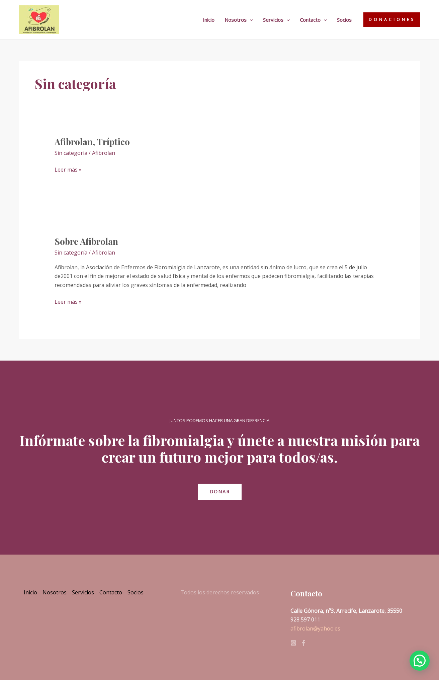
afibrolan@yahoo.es (315, 628)
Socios (344, 19)
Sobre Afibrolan (86, 241)
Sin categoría (71, 153)
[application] (250, 19)
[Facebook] (303, 643)
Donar (219, 491)
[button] (420, 661)
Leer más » (68, 169)
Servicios (276, 19)
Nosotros (239, 19)
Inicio (208, 19)
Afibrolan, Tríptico (92, 142)
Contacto (313, 19)
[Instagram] (293, 643)
